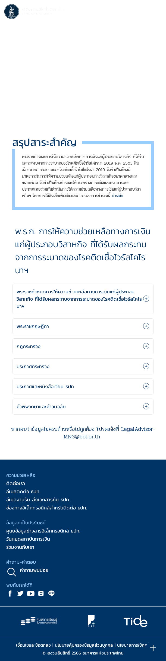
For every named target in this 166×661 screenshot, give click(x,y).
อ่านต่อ (117, 195)
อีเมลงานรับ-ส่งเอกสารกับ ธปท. (38, 499)
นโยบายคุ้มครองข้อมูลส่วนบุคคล (84, 645)
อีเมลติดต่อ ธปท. (23, 491)
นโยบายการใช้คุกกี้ (133, 645)
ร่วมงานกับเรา (20, 547)
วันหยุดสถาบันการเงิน (28, 539)
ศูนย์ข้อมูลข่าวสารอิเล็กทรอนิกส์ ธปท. (43, 530)
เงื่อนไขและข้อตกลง (33, 645)
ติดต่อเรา (15, 483)
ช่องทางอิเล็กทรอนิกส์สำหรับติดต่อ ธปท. (46, 507)
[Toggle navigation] (156, 12)
